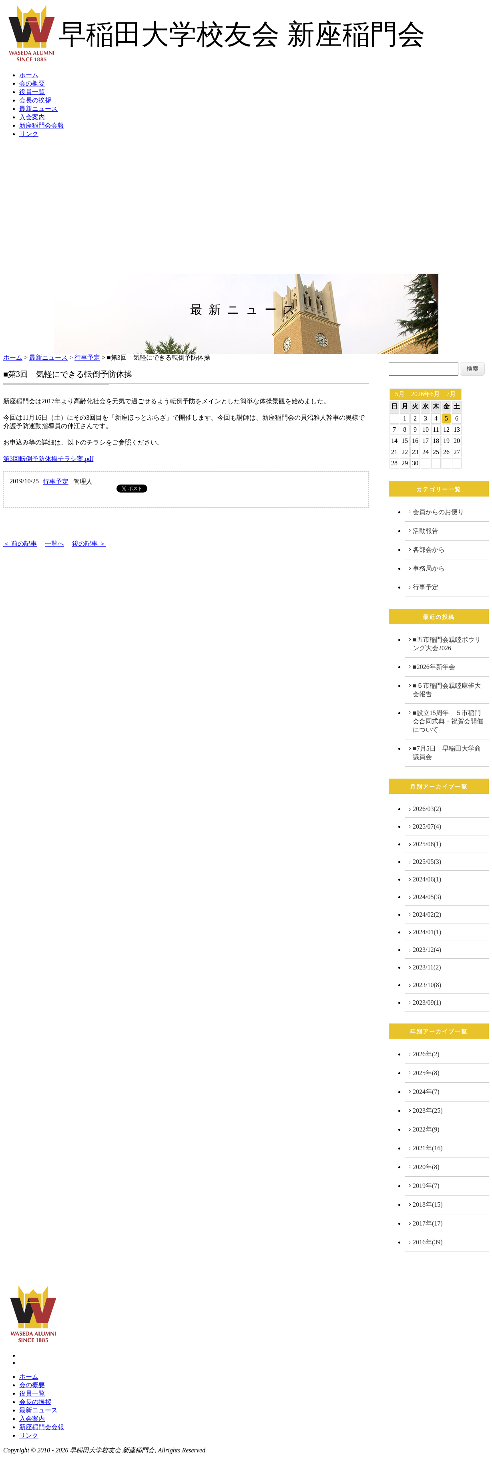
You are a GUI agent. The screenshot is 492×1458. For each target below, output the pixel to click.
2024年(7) (426, 1091)
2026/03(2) (427, 808)
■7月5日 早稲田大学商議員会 (447, 752)
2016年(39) (428, 1242)
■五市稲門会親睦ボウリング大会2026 (447, 643)
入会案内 (32, 117)
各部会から (429, 549)
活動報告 (425, 530)
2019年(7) (426, 1185)
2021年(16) (428, 1148)
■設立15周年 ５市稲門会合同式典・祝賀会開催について (448, 721)
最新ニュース (38, 108)
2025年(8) (426, 1072)
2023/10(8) (427, 984)
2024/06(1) (427, 879)
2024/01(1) (427, 932)
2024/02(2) (427, 914)
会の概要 (32, 83)
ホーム (28, 75)
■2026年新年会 (434, 666)
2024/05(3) (427, 896)
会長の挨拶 (35, 100)
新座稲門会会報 (41, 125)
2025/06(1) (427, 844)
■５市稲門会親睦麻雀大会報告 (447, 689)
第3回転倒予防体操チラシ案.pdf (48, 458)
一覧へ (54, 543)
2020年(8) (426, 1167)
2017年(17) (428, 1223)
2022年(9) (426, 1129)
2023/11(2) (427, 967)
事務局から (429, 568)
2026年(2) (426, 1054)
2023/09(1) (427, 1002)
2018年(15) (428, 1204)
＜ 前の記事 (20, 543)
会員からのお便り (438, 512)
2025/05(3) (427, 861)
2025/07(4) (427, 826)
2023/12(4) (427, 949)
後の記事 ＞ (89, 543)
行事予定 (87, 357)
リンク (28, 133)
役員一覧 (32, 91)
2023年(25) (428, 1110)
